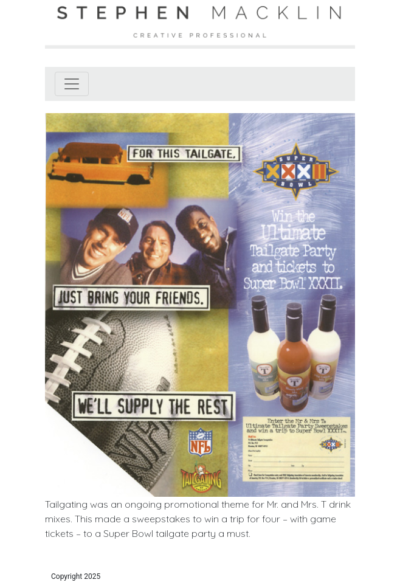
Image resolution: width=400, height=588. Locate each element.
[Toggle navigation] (72, 84)
